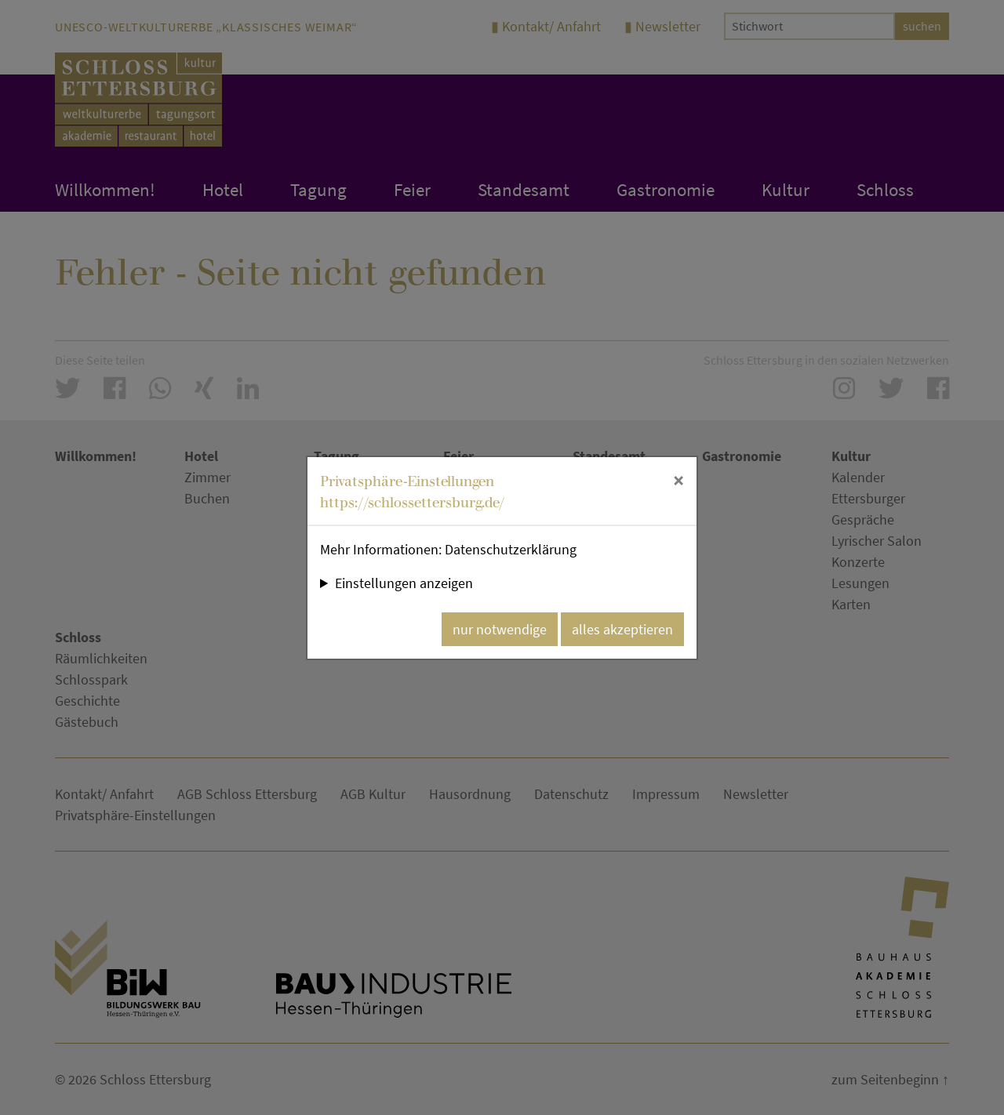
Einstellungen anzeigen (404, 583)
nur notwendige (500, 629)
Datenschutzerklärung (511, 549)
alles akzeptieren (622, 629)
